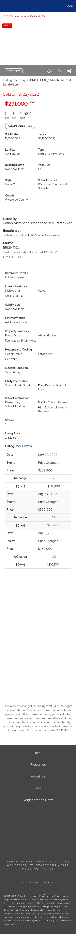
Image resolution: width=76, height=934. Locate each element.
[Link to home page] (3, 6)
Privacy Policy (52, 861)
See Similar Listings (20, 125)
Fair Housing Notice (45, 867)
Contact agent (13, 70)
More (70, 6)
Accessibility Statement (32, 865)
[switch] (49, 70)
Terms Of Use (20, 861)
